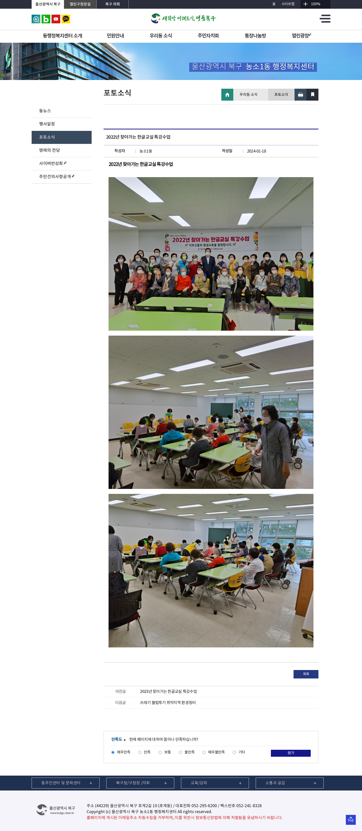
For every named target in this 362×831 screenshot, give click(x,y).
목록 (306, 674)
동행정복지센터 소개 (62, 36)
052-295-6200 (204, 806)
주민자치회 (208, 36)
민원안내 (115, 36)
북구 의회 (112, 4)
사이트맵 (288, 4)
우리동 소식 (161, 36)
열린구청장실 (80, 4)
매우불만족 (216, 752)
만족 (147, 752)
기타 (242, 752)
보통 (167, 752)
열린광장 (302, 36)
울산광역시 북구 (47, 4)
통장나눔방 (255, 36)
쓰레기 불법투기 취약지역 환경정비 (168, 703)
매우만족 (123, 752)
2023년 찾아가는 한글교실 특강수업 (168, 691)
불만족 (189, 752)
